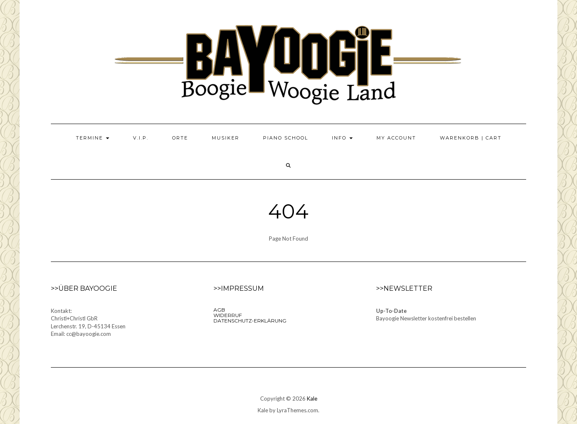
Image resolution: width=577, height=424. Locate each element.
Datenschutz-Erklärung (249, 320)
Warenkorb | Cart (471, 138)
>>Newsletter (404, 288)
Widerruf (227, 315)
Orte (180, 138)
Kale (312, 398)
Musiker (225, 138)
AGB (219, 310)
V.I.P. (140, 138)
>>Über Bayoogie (84, 288)
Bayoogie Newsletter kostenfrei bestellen (426, 318)
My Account (396, 138)
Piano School (285, 138)
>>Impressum (238, 288)
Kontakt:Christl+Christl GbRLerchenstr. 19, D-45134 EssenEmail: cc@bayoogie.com (88, 322)
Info (342, 138)
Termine (92, 138)
